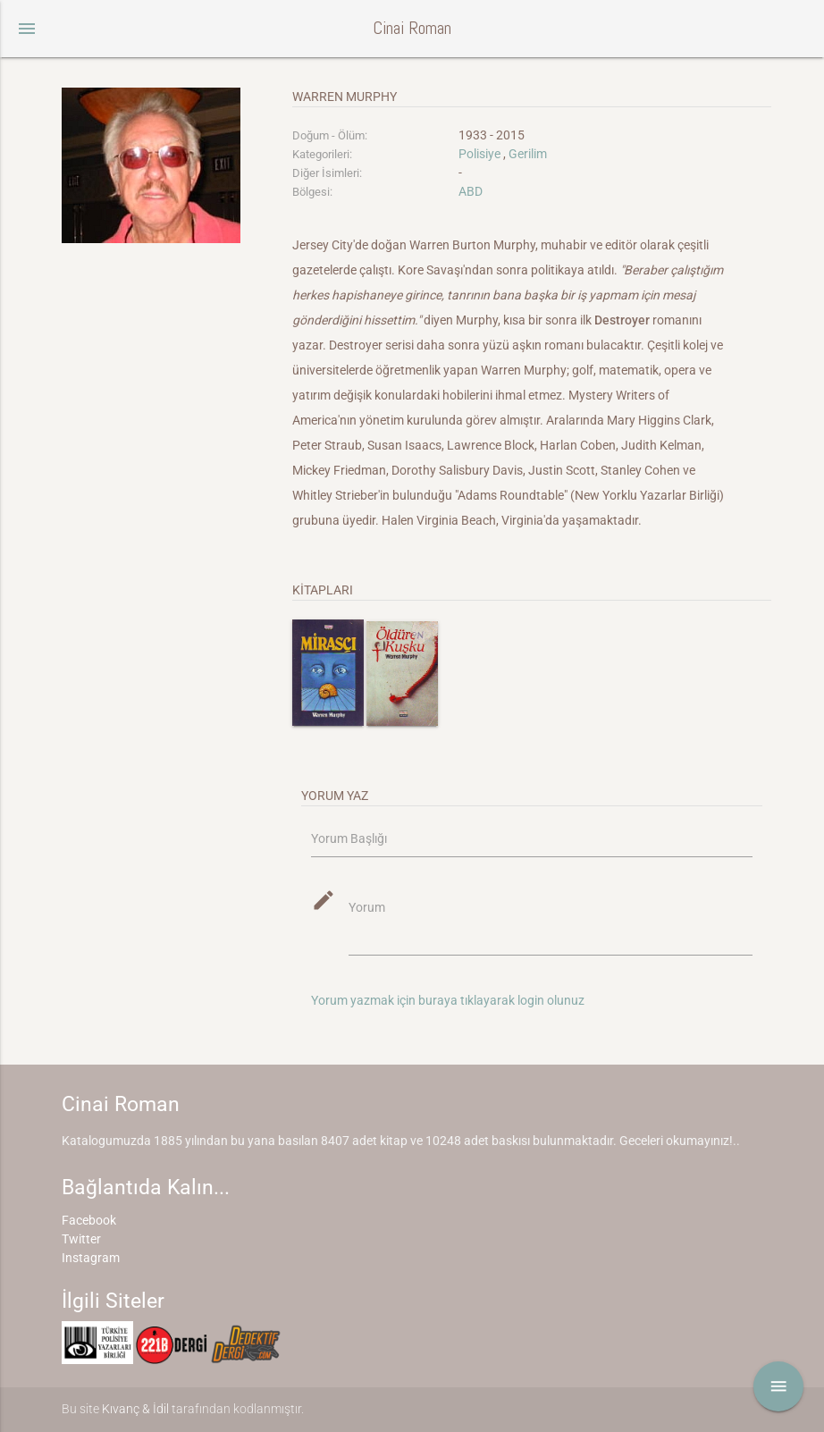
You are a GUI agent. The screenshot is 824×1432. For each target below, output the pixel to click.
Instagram (91, 1258)
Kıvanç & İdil (135, 1409)
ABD (470, 191)
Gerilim (528, 154)
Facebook (89, 1220)
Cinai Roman (412, 28)
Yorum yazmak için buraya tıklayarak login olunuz (447, 1000)
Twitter (81, 1239)
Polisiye (479, 154)
